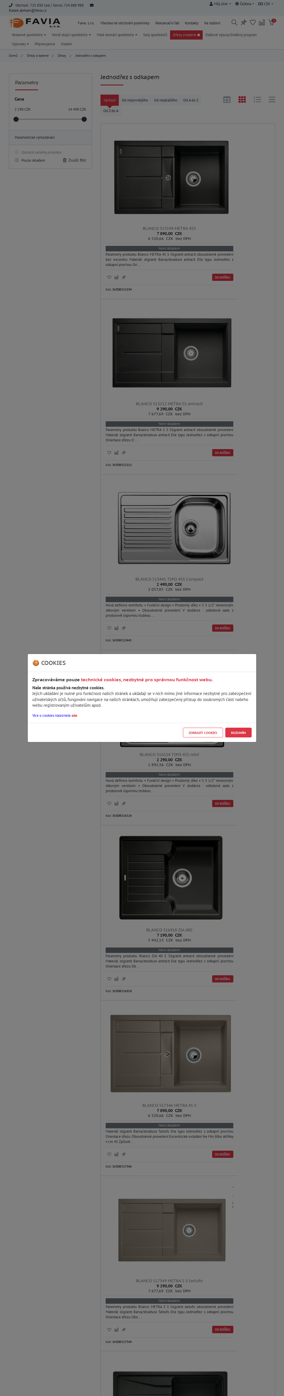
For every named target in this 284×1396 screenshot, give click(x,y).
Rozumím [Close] (238, 733)
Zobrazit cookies (203, 733)
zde (74, 715)
